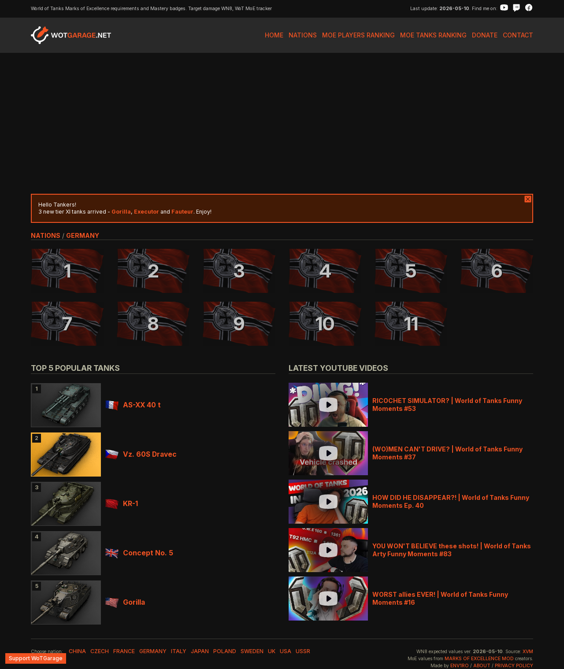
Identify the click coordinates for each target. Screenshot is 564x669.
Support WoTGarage (36, 658)
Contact (518, 35)
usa (285, 651)
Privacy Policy (514, 666)
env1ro (459, 666)
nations (45, 235)
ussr (303, 651)
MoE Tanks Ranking (433, 35)
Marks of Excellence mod (479, 659)
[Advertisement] (282, 123)
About (481, 666)
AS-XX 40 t (133, 405)
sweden (252, 651)
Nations (303, 35)
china (77, 651)
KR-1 (121, 503)
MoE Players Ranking (358, 35)
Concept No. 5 (139, 553)
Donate (484, 35)
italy (178, 651)
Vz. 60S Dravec (141, 454)
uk (271, 651)
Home (274, 35)
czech (99, 651)
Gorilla (125, 602)
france (124, 651)
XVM (528, 651)
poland (224, 651)
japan (200, 651)
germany (82, 235)
